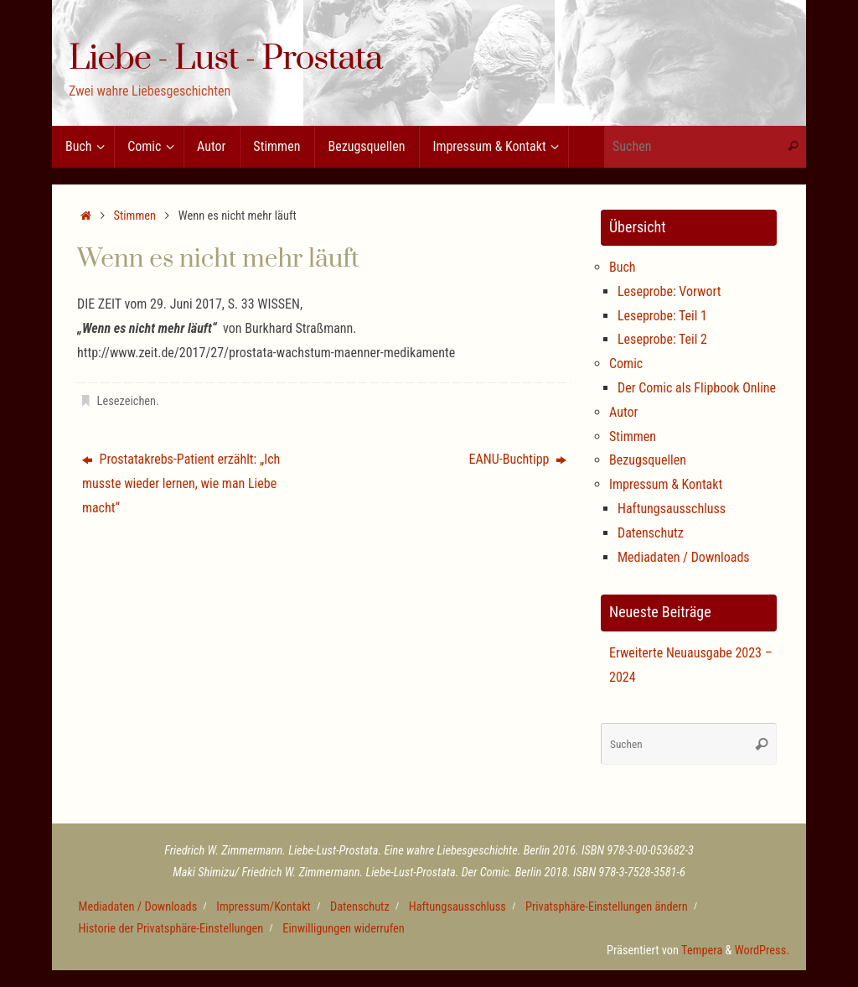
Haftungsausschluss (672, 509)
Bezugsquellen (647, 460)
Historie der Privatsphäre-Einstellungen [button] (171, 929)
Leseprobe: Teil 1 (662, 316)
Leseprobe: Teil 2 (662, 339)
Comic (626, 363)
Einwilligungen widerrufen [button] (343, 929)
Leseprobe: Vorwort (669, 291)
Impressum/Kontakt (263, 907)
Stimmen (135, 216)
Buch (622, 267)
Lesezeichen (126, 401)
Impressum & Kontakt (665, 484)
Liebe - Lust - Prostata (225, 59)
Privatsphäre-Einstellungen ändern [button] (606, 907)
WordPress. (762, 950)
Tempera (701, 950)
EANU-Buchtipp (518, 459)
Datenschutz (651, 533)
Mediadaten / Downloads (684, 557)
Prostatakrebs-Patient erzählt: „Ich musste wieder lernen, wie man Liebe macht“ (181, 483)
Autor (623, 412)
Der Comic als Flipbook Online (697, 388)
